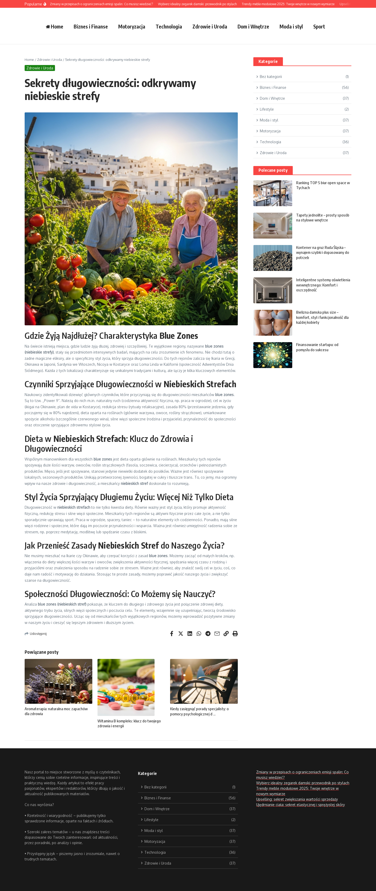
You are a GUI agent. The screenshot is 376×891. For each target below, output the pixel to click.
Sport (319, 26)
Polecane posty (273, 170)
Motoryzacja (131, 26)
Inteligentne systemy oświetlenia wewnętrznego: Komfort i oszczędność (323, 284)
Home (29, 60)
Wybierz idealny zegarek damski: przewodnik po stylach (302, 783)
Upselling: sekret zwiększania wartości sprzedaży (297, 799)
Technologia (169, 26)
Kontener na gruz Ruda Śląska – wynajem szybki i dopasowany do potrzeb (322, 252)
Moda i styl (291, 26)
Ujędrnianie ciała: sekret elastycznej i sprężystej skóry (300, 804)
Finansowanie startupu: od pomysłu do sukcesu (317, 347)
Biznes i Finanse (91, 26)
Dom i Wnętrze (253, 26)
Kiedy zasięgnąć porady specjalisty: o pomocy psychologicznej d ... (199, 711)
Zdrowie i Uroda (209, 26)
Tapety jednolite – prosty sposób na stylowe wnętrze (322, 217)
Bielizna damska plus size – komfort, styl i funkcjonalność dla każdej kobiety (322, 317)
